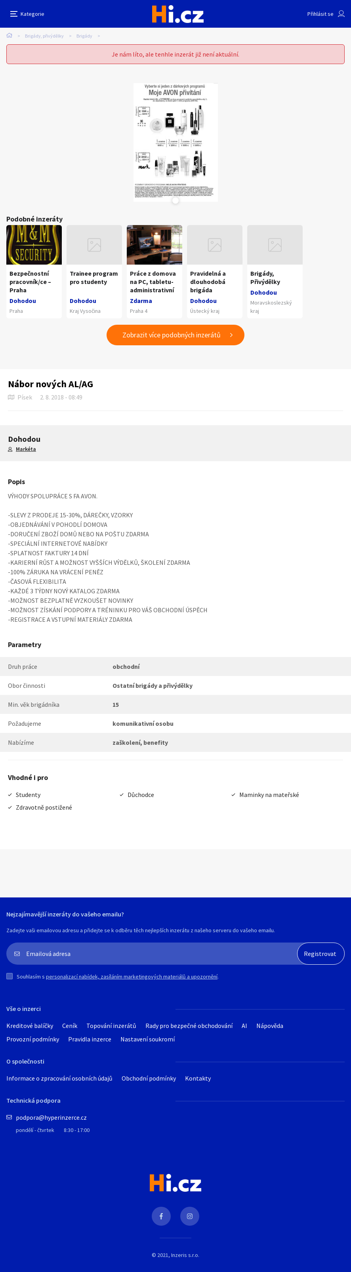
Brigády (84, 36)
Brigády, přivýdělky (44, 36)
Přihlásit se (320, 13)
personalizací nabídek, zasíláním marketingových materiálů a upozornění (131, 976)
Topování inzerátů (111, 1026)
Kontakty (198, 1078)
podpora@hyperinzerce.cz (51, 1117)
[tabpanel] (176, 142)
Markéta (26, 448)
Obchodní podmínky (149, 1078)
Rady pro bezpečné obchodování (189, 1026)
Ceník (69, 1026)
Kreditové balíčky (29, 1026)
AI (244, 1026)
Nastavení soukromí (147, 1039)
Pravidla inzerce (89, 1039)
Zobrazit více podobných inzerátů (171, 334)
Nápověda (269, 1026)
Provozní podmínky (32, 1039)
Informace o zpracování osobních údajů (59, 1078)
